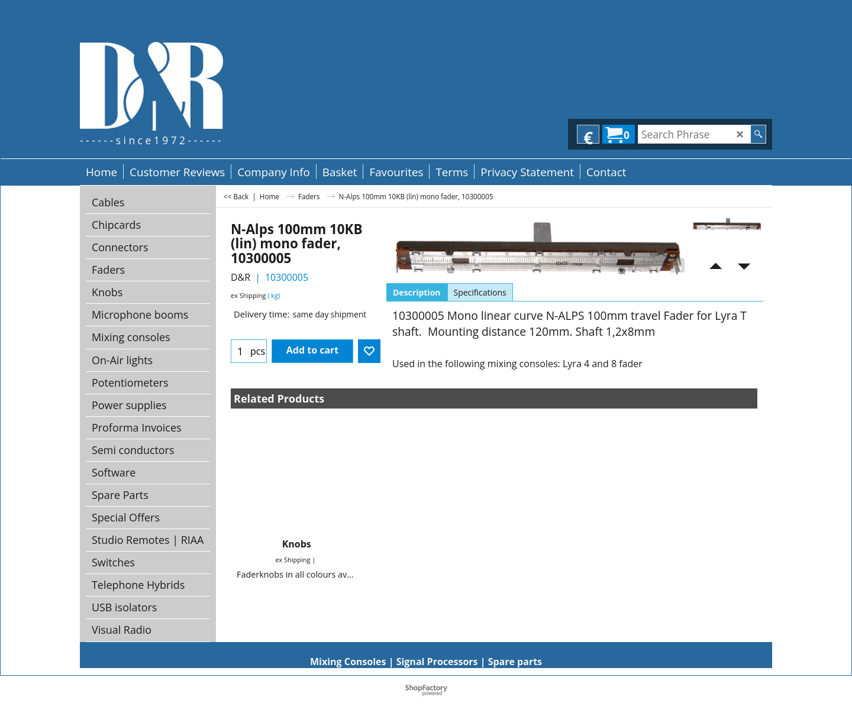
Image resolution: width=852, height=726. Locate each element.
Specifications (480, 292)
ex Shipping (248, 295)
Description (417, 292)
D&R (240, 277)
